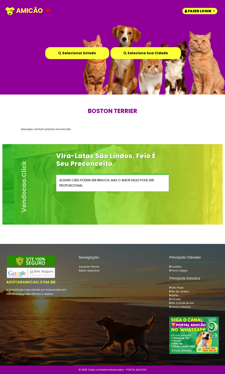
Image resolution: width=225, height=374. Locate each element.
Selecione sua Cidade (146, 53)
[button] (199, 11)
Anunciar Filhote (89, 267)
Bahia (173, 295)
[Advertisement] (139, 276)
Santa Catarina (180, 307)
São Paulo (176, 287)
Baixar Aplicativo (89, 270)
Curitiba (175, 267)
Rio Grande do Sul (181, 303)
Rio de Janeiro (179, 291)
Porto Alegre (178, 270)
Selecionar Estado (77, 53)
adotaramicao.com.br (31, 282)
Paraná (175, 299)
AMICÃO (24, 11)
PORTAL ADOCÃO (136, 369)
